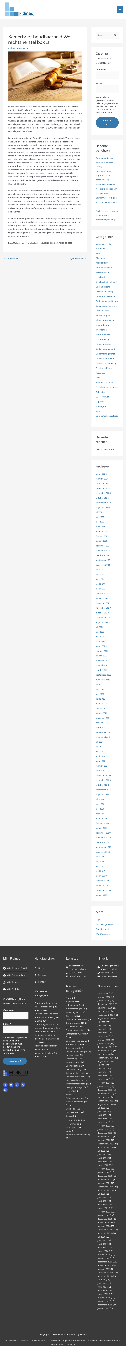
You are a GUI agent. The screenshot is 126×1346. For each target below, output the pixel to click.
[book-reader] (14, 975)
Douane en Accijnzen (106, 296)
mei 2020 (100, 809)
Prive (98, 378)
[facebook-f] (5, 1083)
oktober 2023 (103, 613)
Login (98, 920)
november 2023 (104, 608)
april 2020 (101, 814)
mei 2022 (100, 694)
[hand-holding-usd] (10, 982)
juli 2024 (100, 570)
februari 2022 (102, 708)
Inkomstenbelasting (20, 49)
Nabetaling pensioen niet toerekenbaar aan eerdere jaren (107, 189)
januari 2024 (102, 598)
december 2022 (104, 660)
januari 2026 (102, 484)
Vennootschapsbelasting (78, 1142)
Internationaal (103, 325)
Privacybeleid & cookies (32, 1334)
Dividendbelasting (105, 292)
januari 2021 (102, 771)
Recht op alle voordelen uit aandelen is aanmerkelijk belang (107, 215)
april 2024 (101, 584)
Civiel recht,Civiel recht (107, 282)
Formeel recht (103, 311)
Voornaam (101, 71)
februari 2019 (102, 881)
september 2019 (104, 847)
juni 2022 (100, 689)
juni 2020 (100, 804)
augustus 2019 (103, 852)
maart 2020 (102, 818)
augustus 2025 (103, 507)
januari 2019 (102, 885)
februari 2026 (102, 479)
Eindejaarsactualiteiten (107, 301)
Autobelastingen (104, 268)
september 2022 (104, 675)
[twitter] (11, 1083)
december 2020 (104, 775)
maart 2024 (102, 589)
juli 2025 (100, 512)
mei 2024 (100, 579)
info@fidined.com (78, 976)
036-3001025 (76, 973)
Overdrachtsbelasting (107, 363)
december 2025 (104, 488)
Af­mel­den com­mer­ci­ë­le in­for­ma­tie (49, 1338)
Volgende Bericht (76, 260)
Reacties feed (103, 929)
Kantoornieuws (103, 335)
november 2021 (104, 723)
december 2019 (104, 833)
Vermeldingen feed (105, 924)
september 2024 (104, 560)
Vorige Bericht (11, 260)
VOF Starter (110, 449)
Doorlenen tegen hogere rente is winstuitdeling (104, 175)
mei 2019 (100, 866)
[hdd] (11, 989)
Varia (98, 411)
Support (100, 402)
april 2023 (101, 641)
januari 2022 (102, 713)
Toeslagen (101, 406)
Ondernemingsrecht (106, 349)
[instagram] (23, 1083)
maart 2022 (102, 704)
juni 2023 (100, 632)
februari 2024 (102, 594)
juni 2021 (100, 747)
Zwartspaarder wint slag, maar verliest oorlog (105, 162)
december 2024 (104, 546)
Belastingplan (102, 272)
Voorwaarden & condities (82, 1338)
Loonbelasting (103, 339)
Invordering (101, 330)
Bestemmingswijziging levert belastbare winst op (107, 202)
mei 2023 (100, 637)
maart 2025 (102, 531)
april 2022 (101, 699)
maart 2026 (102, 474)
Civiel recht (101, 277)
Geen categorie (103, 315)
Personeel (101, 373)
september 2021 (104, 732)
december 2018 (104, 890)
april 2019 (101, 871)
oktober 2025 (103, 498)
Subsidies (100, 392)
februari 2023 (102, 651)
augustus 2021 (103, 737)
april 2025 (101, 527)
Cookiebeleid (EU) (56, 1334)
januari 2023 (102, 656)
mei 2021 (100, 751)
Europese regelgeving (107, 306)
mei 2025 (100, 522)
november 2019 (104, 838)
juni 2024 (100, 574)
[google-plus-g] (17, 1083)
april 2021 (101, 756)
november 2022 (104, 665)
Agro (98, 253)
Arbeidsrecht (102, 263)
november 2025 (104, 493)
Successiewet (102, 397)
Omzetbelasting (104, 344)
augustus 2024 (103, 565)
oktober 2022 (103, 670)
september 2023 (104, 617)
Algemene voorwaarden (93, 1334)
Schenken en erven (105, 382)
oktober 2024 (103, 555)
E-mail (100, 84)
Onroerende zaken (105, 359)
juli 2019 (100, 857)
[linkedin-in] (5, 1089)
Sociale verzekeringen (106, 387)
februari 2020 (102, 823)
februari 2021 (102, 766)
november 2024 (104, 551)
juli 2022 (100, 684)
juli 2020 (100, 799)
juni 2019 (100, 861)
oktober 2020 (103, 785)
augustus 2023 (103, 622)
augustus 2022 (103, 680)
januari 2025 (102, 541)
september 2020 (104, 790)
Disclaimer (73, 1334)
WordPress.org (103, 934)
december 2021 (104, 718)
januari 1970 (102, 895)
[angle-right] (39, 968)
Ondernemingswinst (106, 354)
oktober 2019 (103, 842)
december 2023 (104, 603)
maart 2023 (102, 646)
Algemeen (101, 258)
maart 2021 (102, 761)
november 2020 (104, 780)
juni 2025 (100, 517)
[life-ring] (15, 968)
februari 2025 (102, 536)
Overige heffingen (105, 368)
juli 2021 (100, 742)
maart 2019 (102, 876)
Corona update (103, 287)
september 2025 (104, 503)
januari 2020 (102, 828)
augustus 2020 (103, 794)
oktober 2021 (103, 727)
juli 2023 (100, 627)
